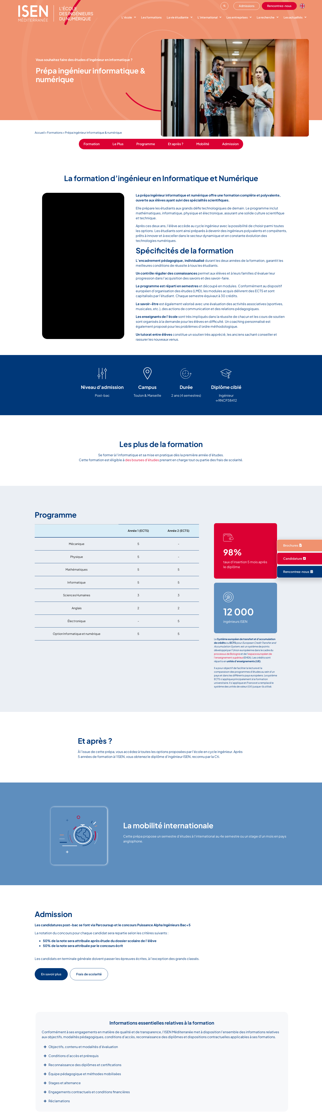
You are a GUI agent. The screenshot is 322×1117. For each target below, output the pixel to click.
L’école (129, 17)
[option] (303, 5)
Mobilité (202, 144)
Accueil (40, 132)
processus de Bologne (227, 653)
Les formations (151, 17)
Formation (92, 144)
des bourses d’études (142, 460)
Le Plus (118, 144)
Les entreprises (239, 17)
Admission (230, 144)
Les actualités (295, 17)
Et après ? (175, 144)
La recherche (267, 17)
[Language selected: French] (303, 6)
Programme (145, 144)
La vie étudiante (179, 17)
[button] (224, 6)
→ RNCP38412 (226, 400)
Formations (54, 132)
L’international (209, 17)
